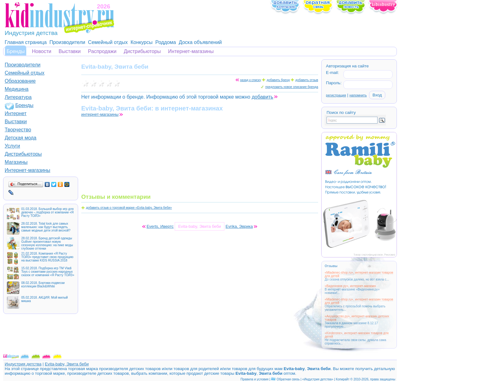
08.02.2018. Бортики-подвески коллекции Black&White (43, 284)
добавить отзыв (306, 80)
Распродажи (102, 51)
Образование (20, 81)
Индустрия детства (23, 364)
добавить (262, 97)
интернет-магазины (99, 114)
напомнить (358, 95)
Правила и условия (254, 379)
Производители (67, 42)
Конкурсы (141, 42)
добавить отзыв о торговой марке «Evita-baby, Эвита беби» (129, 207)
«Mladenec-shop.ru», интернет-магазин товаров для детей (359, 274)
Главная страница (26, 42)
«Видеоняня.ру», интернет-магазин (350, 286)
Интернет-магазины (191, 51)
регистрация (336, 95)
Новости (41, 51)
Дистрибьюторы (142, 51)
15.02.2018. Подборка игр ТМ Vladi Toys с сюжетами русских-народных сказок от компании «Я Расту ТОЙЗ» (47, 271)
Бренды (16, 51)
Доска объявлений (200, 42)
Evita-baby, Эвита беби (66, 364)
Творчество (18, 129)
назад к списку (250, 80)
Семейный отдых (108, 42)
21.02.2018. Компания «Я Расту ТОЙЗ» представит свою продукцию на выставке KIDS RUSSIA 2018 (47, 257)
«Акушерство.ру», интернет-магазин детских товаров (357, 318)
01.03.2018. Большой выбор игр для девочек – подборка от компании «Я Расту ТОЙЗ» (47, 212)
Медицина (16, 89)
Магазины (16, 162)
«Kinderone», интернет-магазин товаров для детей (357, 334)
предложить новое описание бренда (291, 87)
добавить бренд (278, 80)
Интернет (16, 113)
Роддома (165, 42)
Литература (18, 97)
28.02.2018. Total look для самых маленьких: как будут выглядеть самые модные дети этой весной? (45, 227)
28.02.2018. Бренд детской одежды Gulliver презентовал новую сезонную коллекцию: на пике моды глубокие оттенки (47, 243)
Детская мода (21, 137)
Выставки (70, 51)
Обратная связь (288, 379)
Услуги (12, 146)
